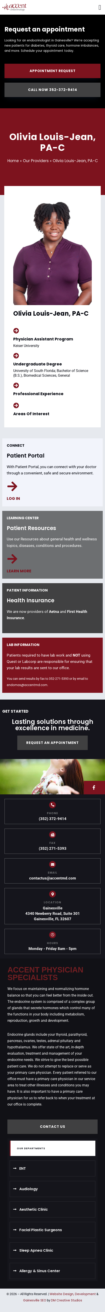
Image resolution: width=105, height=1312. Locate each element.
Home (13, 160)
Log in (13, 498)
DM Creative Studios (66, 1300)
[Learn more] (12, 558)
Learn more (19, 571)
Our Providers (36, 160)
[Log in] (12, 486)
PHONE (52, 813)
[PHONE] (52, 805)
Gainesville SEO (34, 1300)
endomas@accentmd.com (27, 685)
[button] (100, 7)
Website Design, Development (73, 1294)
